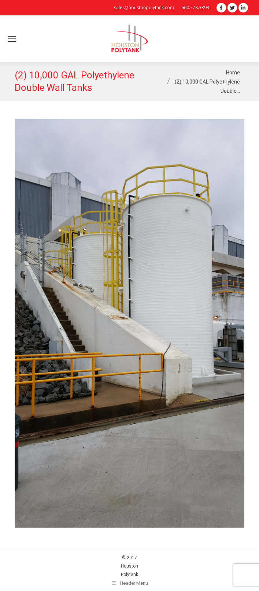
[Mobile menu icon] (11, 38)
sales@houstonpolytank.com (144, 7)
